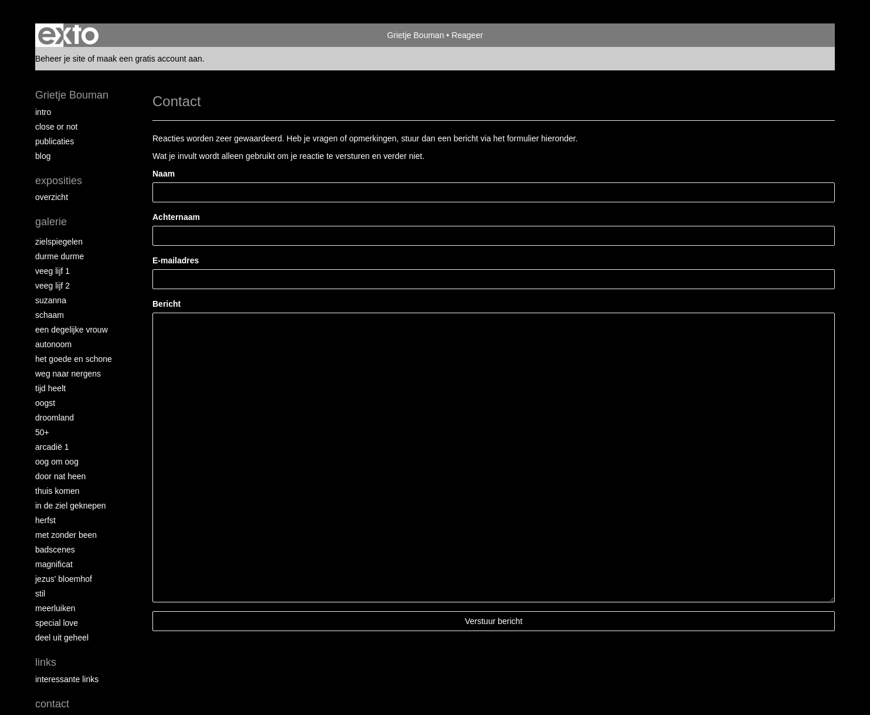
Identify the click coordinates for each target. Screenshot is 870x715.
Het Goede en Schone (73, 359)
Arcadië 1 (52, 447)
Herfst (45, 520)
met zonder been (66, 535)
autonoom (53, 344)
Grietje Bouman (415, 35)
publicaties (54, 141)
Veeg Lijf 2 (52, 285)
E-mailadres (175, 260)
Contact (52, 704)
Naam (163, 173)
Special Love (56, 623)
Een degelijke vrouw (71, 329)
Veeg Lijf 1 (52, 271)
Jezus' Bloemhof (63, 579)
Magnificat (54, 564)
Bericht (166, 304)
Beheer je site (60, 58)
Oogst (45, 403)
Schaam (49, 315)
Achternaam (176, 217)
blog (42, 156)
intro (43, 112)
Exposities (58, 181)
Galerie (51, 222)
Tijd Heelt (50, 388)
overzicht (51, 197)
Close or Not (56, 126)
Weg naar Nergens (68, 373)
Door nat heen (60, 476)
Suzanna (50, 300)
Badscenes (55, 549)
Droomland (54, 417)
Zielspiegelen (59, 241)
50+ (42, 432)
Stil (40, 593)
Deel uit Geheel (62, 637)
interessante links (66, 679)
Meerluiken (55, 608)
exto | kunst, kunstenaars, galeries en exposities (68, 35)
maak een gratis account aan (149, 58)
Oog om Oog (57, 461)
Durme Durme (59, 256)
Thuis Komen (57, 491)
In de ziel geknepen (70, 505)
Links (45, 662)
